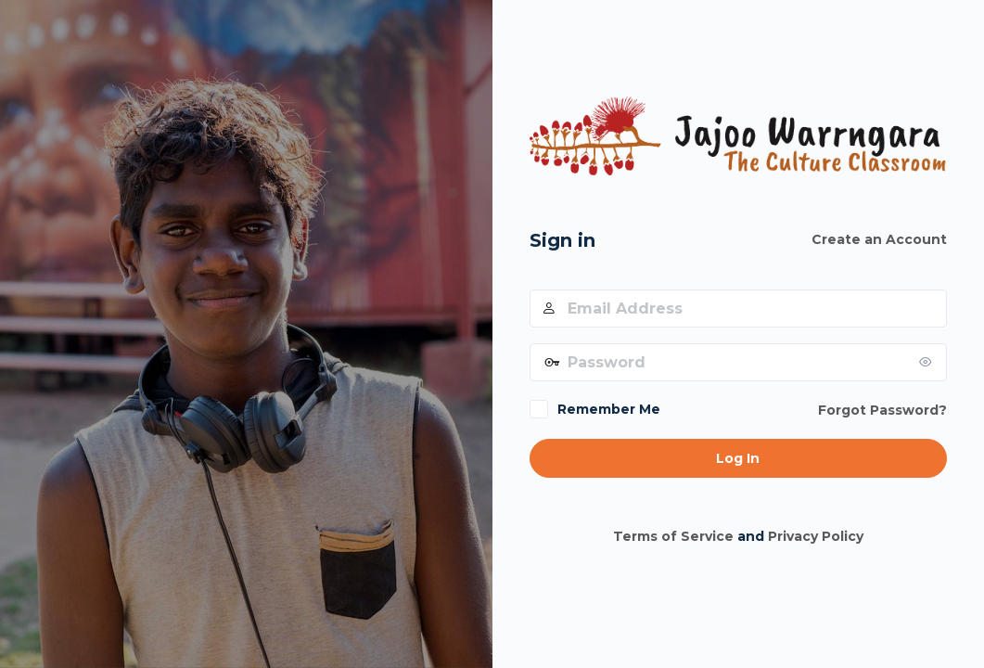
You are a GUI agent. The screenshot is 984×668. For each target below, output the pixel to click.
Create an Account (879, 239)
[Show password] (928, 361)
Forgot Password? (882, 410)
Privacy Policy (815, 536)
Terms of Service (673, 536)
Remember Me (608, 409)
